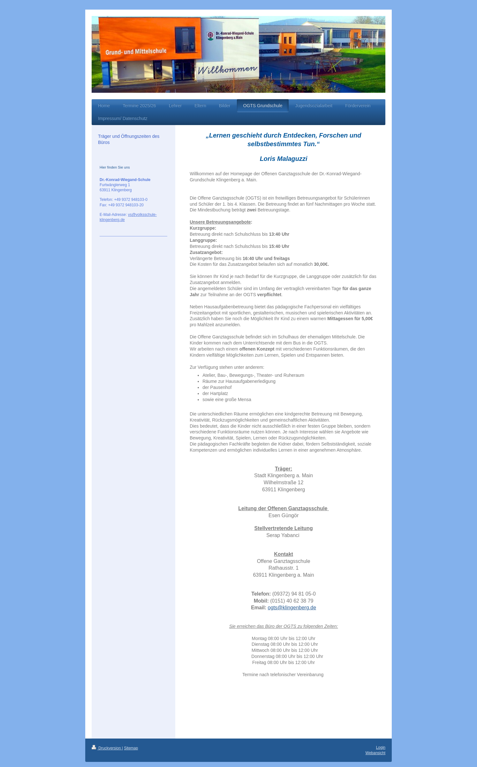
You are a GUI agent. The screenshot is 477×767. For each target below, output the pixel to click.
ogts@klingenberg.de (292, 607)
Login (380, 747)
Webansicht (375, 753)
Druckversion (107, 748)
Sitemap (131, 748)
